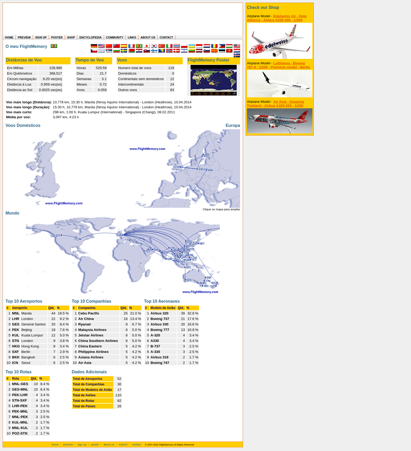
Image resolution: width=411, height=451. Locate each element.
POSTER (57, 37)
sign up (82, 444)
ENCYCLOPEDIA (90, 37)
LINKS (132, 37)
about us (109, 444)
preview (68, 444)
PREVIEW (24, 37)
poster (95, 444)
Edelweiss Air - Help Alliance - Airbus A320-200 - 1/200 (277, 18)
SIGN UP (41, 37)
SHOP (71, 37)
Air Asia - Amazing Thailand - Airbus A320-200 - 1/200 (275, 104)
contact (136, 444)
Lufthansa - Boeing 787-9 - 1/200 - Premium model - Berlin (278, 65)
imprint (123, 444)
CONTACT (166, 37)
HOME (9, 37)
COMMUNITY (114, 37)
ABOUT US (147, 37)
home (55, 444)
